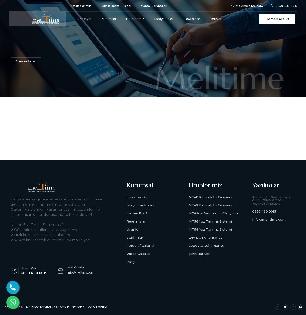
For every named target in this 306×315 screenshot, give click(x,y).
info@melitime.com (269, 219)
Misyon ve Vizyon (141, 205)
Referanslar (136, 221)
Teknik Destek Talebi (115, 5)
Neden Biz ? (137, 213)
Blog (131, 262)
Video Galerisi (138, 254)
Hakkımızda (137, 197)
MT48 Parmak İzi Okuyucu (211, 197)
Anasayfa (84, 19)
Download (192, 19)
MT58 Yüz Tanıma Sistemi (210, 229)
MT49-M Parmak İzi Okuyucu (213, 213)
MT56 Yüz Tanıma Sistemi (210, 221)
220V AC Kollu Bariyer (207, 246)
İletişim (215, 19)
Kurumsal (108, 19)
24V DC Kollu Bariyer (206, 238)
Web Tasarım (97, 307)
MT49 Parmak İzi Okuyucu (211, 205)
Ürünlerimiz (135, 19)
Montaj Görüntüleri (154, 5)
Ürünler (133, 229)
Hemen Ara (277, 19)
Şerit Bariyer (199, 254)
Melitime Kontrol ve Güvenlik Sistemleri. (55, 307)
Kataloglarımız (80, 5)
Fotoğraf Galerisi (140, 246)
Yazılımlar (135, 238)
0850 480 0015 (284, 5)
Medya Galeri (164, 19)
